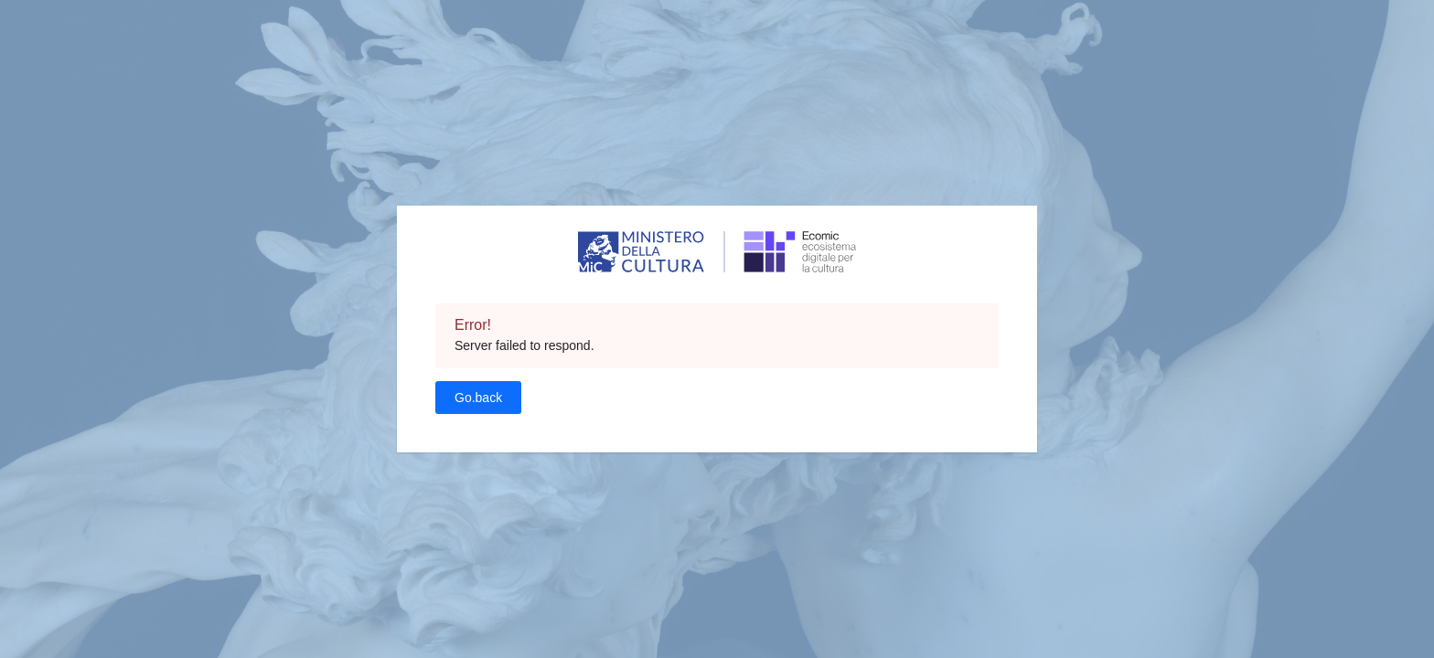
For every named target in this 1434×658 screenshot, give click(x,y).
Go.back (478, 397)
